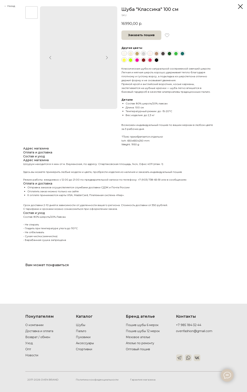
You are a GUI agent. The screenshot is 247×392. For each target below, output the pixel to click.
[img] (179, 357)
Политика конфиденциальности (97, 379)
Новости (31, 355)
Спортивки (84, 349)
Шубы (80, 325)
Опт (28, 349)
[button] (141, 35)
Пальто (81, 331)
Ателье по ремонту (140, 343)
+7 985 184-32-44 (188, 325)
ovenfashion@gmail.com (194, 331)
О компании (34, 325)
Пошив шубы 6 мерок (142, 325)
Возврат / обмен (37, 337)
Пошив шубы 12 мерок (143, 331)
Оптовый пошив (138, 349)
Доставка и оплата (39, 331)
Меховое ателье (138, 337)
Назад (11, 6)
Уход (29, 343)
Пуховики (83, 337)
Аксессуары (85, 343)
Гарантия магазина (142, 379)
